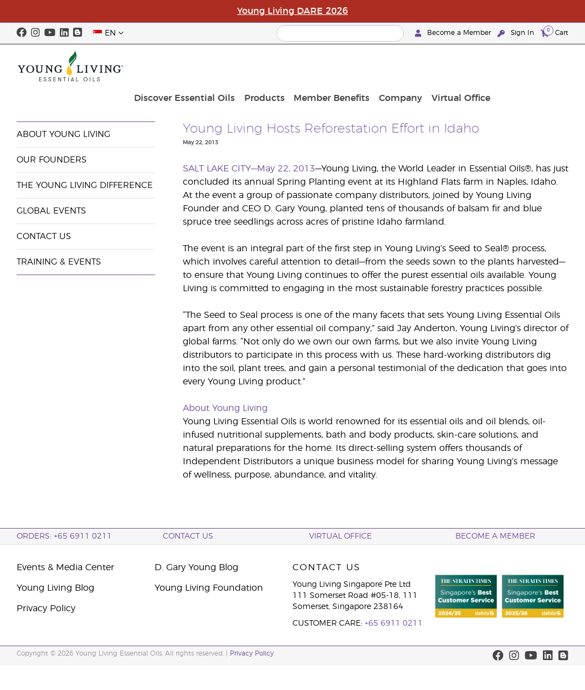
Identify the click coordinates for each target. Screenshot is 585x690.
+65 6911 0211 (394, 623)
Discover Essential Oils (269, 66)
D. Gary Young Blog (196, 567)
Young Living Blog (55, 588)
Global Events (51, 211)
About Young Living (63, 134)
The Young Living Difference (85, 185)
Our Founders (51, 160)
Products (347, 66)
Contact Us (44, 236)
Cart (554, 32)
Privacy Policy (46, 608)
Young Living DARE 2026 (292, 11)
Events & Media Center (107, 95)
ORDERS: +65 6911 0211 (64, 536)
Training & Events (59, 262)
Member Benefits (412, 66)
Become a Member (454, 33)
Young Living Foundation (209, 588)
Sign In (516, 33)
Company (478, 66)
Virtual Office (535, 66)
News (171, 95)
